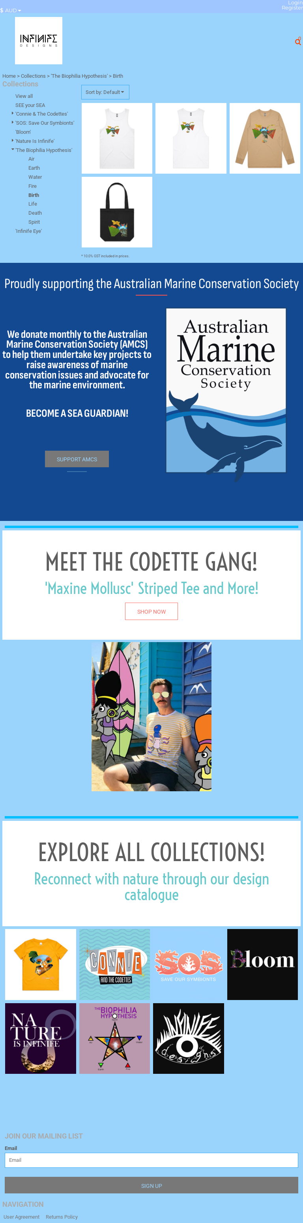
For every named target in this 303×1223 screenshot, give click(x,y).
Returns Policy (62, 1217)
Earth (34, 168)
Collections (33, 76)
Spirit (34, 222)
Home (9, 76)
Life (32, 204)
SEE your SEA (30, 105)
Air (31, 159)
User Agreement (21, 1217)
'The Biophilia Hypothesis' (79, 76)
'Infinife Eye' (28, 231)
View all (24, 96)
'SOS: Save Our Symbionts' (44, 123)
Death (35, 213)
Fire (32, 186)
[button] (12, 10)
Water (35, 177)
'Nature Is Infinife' (34, 141)
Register (292, 7)
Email (11, 1148)
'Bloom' (23, 132)
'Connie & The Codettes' (41, 114)
